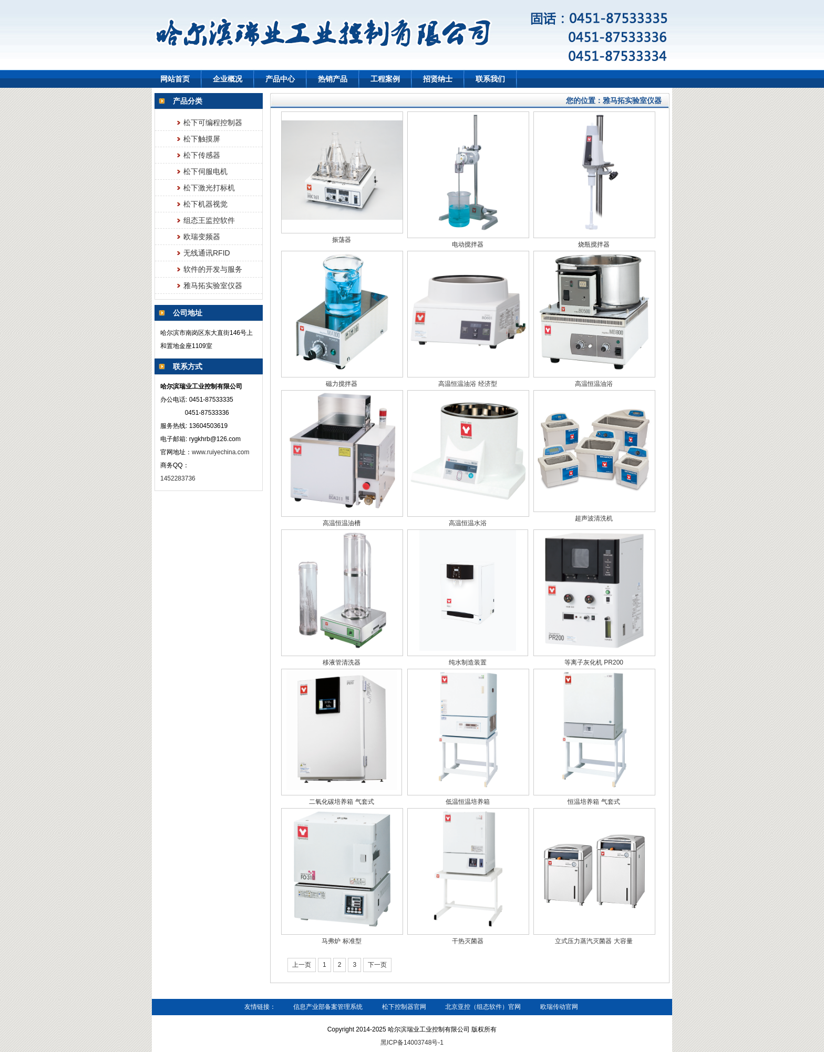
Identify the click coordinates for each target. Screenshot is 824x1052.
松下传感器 (201, 155)
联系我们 (490, 79)
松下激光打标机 (209, 187)
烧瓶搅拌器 (594, 244)
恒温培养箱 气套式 (594, 801)
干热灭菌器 (467, 941)
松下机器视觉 (205, 204)
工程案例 (385, 79)
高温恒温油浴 (594, 383)
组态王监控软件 (209, 220)
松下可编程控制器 (212, 122)
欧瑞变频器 (201, 236)
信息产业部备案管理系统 (328, 1006)
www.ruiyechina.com (220, 452)
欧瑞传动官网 (559, 1006)
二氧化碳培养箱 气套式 (341, 801)
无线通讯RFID (206, 253)
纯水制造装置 (468, 662)
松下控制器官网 (404, 1006)
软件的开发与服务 (212, 269)
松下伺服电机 (205, 171)
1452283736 (178, 478)
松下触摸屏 (201, 139)
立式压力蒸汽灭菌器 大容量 (593, 941)
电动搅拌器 (467, 244)
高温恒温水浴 (468, 523)
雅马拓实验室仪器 (212, 285)
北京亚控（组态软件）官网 (483, 1006)
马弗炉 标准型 (341, 941)
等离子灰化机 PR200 (593, 662)
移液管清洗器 (341, 662)
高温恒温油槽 (341, 523)
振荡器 (341, 239)
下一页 (377, 964)
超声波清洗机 (594, 518)
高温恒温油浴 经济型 (467, 383)
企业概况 (227, 79)
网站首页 (175, 79)
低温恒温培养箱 (468, 801)
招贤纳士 (437, 79)
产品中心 (280, 79)
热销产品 (332, 79)
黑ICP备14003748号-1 (412, 1042)
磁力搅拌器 (341, 383)
